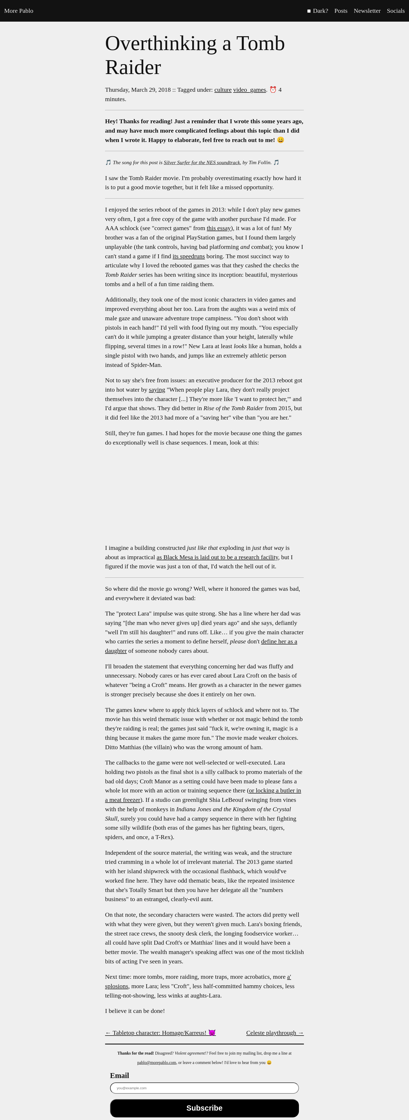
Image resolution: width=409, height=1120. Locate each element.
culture (223, 89)
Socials (396, 10)
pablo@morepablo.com (156, 1062)
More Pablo (18, 10)
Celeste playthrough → (275, 1032)
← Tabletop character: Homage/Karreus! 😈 (160, 1032)
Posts (340, 10)
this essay (219, 228)
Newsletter (367, 10)
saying (157, 389)
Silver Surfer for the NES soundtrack (202, 162)
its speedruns (189, 256)
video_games (249, 89)
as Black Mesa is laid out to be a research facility (217, 557)
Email (119, 1076)
